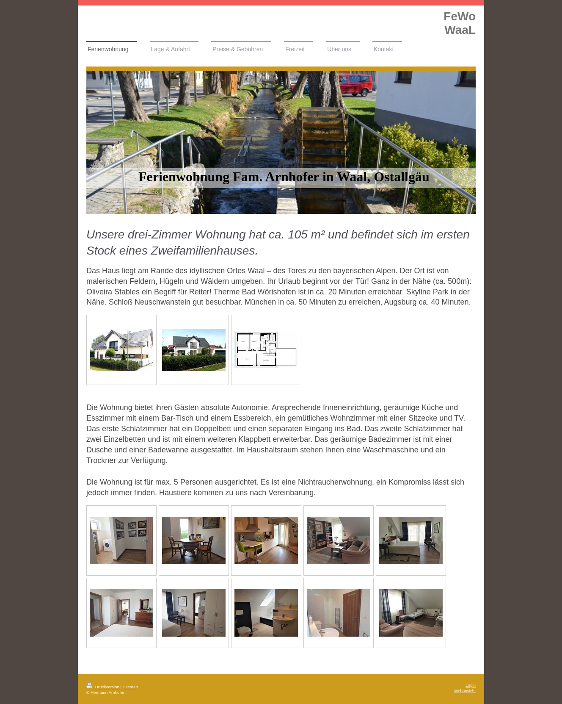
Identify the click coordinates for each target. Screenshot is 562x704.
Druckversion (103, 687)
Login (471, 685)
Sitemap (130, 687)
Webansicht (465, 690)
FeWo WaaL (460, 23)
